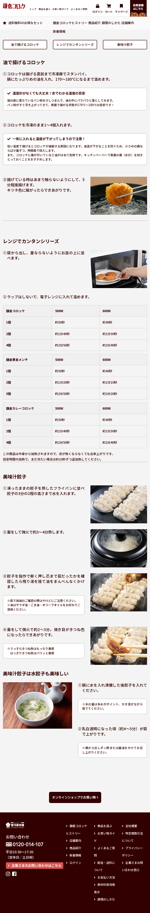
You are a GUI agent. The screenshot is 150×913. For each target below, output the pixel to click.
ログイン (98, 9)
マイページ (121, 9)
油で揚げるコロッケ (25, 44)
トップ (33, 9)
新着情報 (59, 31)
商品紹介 (94, 22)
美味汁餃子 (125, 44)
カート (109, 9)
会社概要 (129, 826)
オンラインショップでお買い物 (75, 797)
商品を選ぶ (44, 9)
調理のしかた (111, 22)
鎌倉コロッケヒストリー (70, 22)
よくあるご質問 (79, 9)
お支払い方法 (104, 877)
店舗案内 (127, 22)
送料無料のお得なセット (25, 22)
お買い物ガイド (60, 9)
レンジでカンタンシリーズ (75, 44)
